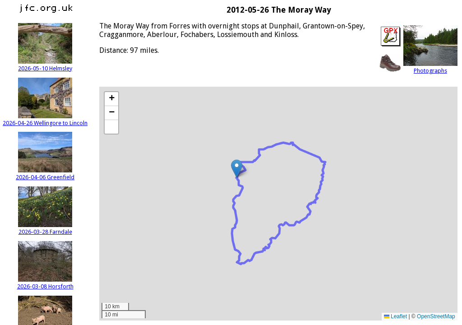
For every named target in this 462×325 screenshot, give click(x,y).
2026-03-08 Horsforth (45, 283)
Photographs (430, 67)
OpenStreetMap (436, 316)
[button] (236, 168)
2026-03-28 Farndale (45, 228)
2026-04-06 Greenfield (45, 174)
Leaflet (395, 316)
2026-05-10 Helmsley (45, 65)
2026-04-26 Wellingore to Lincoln (45, 119)
